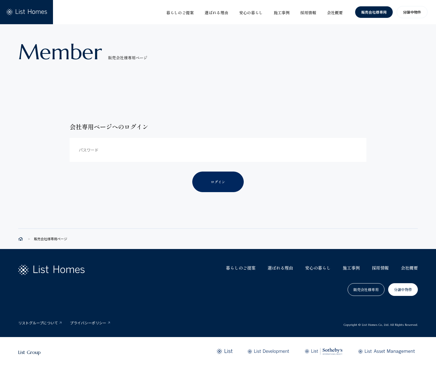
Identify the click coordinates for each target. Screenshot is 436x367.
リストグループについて (38, 322)
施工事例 (351, 268)
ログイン (218, 181)
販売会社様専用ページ (50, 239)
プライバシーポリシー (88, 322)
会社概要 (409, 268)
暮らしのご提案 (241, 268)
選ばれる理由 (280, 268)
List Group (29, 352)
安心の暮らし (318, 268)
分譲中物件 (412, 12)
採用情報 (380, 268)
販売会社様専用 (374, 12)
